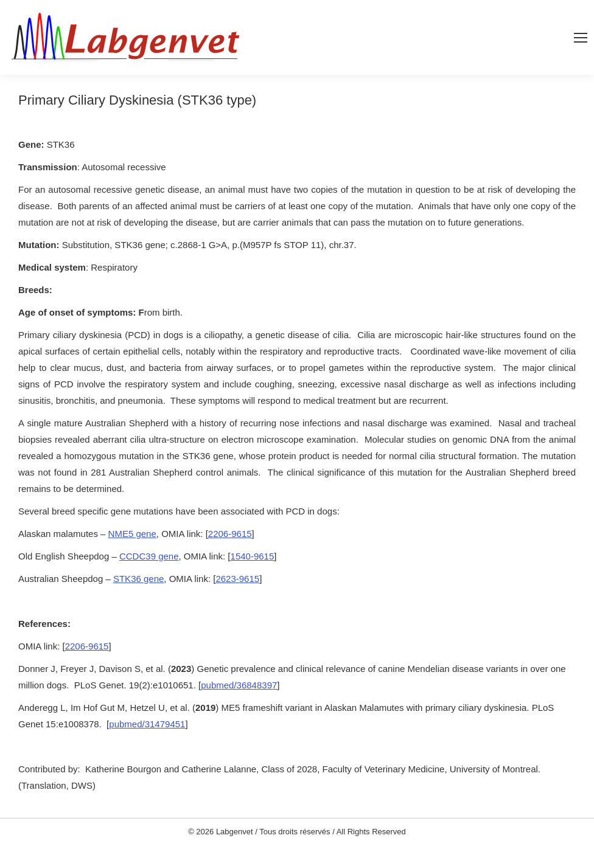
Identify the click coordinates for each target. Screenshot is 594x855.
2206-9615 (230, 533)
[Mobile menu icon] (580, 37)
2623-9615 (237, 578)
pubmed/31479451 (147, 724)
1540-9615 (252, 556)
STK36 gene (138, 578)
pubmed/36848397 (239, 685)
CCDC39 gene (149, 556)
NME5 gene (132, 533)
